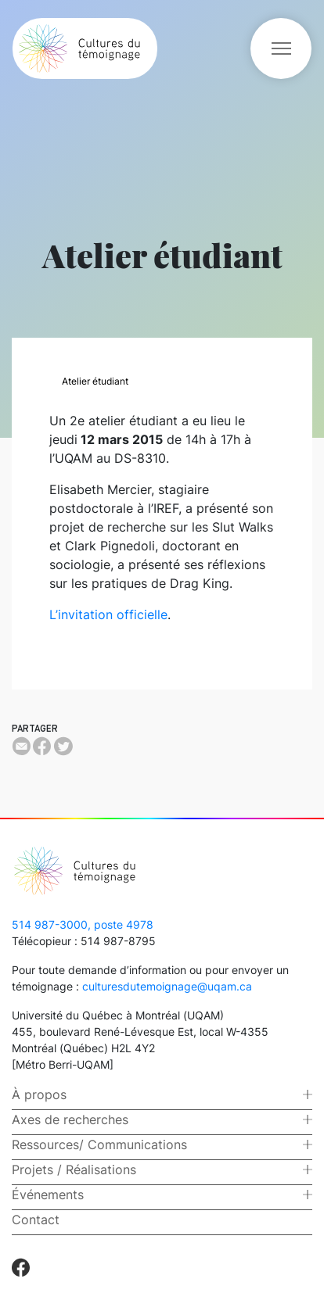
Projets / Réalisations (74, 1169)
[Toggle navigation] (280, 48)
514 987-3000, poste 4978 (82, 924)
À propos (39, 1094)
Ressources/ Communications (99, 1144)
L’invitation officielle (108, 614)
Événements (48, 1194)
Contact (35, 1219)
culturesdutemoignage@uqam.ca (167, 986)
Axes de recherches (70, 1119)
